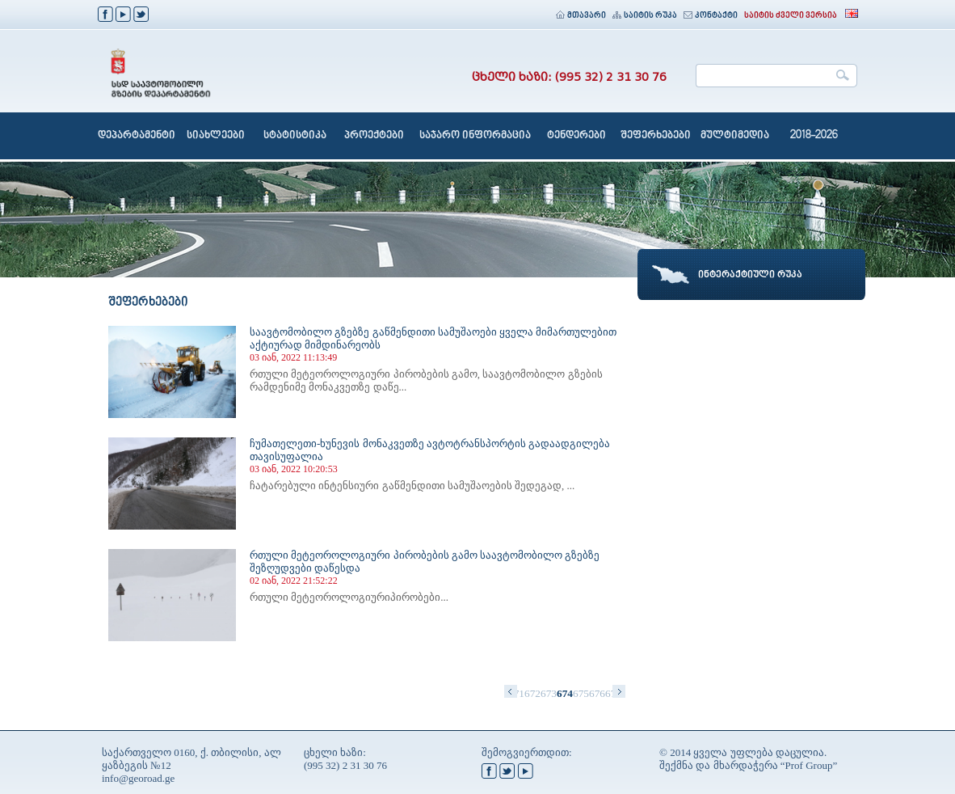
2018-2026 (814, 135)
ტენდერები (576, 135)
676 (597, 693)
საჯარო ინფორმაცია (475, 135)
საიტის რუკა (644, 16)
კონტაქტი (711, 16)
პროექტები (374, 135)
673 (549, 693)
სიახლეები (216, 135)
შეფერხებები (656, 135)
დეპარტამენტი (136, 135)
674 (565, 693)
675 (581, 693)
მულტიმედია (734, 135)
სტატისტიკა (294, 135)
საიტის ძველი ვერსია (790, 16)
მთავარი (581, 16)
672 (532, 693)
